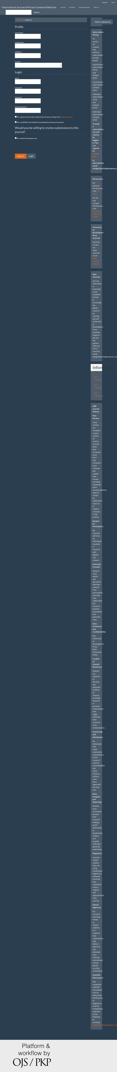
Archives (72, 7)
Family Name (28, 44)
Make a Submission (103, 22)
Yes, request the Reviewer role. (26, 138)
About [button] (96, 7)
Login (113, 2)
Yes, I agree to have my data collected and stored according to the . (44, 117)
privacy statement (66, 117)
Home (19, 20)
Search (37, 12)
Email (28, 80)
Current (62, 7)
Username (28, 90)
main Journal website (96, 261)
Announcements (84, 7)
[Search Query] (18, 12)
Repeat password (28, 109)
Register (104, 2)
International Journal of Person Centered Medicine (29, 7)
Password (28, 99)
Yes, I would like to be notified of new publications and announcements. (39, 122)
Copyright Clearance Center (97, 214)
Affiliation (28, 54)
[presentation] (34, 147)
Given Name (28, 35)
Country (38, 64)
